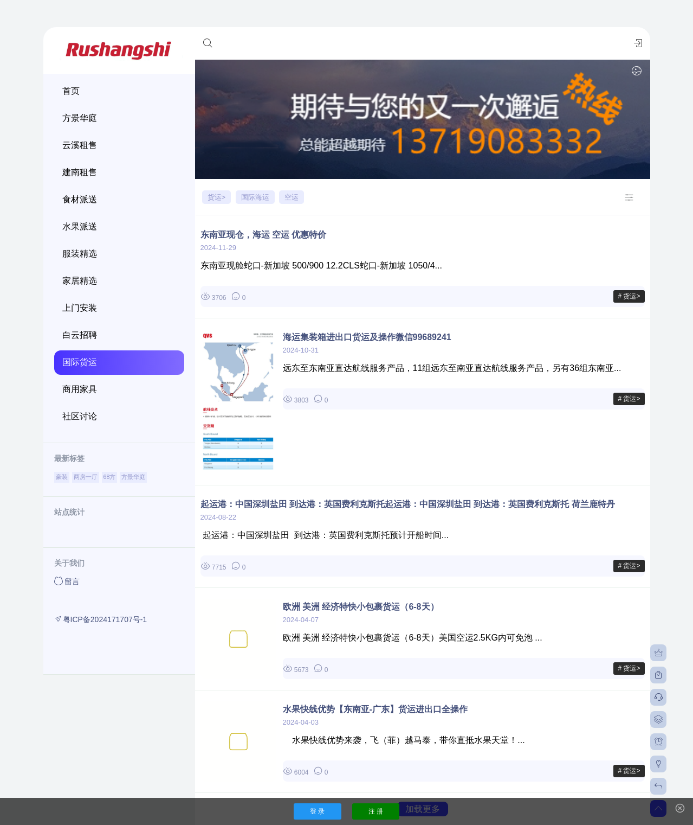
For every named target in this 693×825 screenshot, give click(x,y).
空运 (291, 197)
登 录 (317, 811)
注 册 (375, 811)
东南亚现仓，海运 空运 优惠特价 (263, 234)
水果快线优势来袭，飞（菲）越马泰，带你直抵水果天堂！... (404, 740)
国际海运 (255, 197)
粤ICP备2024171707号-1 (100, 619)
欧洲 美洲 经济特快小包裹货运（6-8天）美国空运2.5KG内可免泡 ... (412, 637)
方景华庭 (133, 477)
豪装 (62, 477)
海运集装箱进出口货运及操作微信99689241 (367, 337)
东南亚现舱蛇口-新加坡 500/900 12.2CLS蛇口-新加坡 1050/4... (321, 265)
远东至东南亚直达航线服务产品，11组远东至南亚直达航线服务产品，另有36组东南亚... (452, 368)
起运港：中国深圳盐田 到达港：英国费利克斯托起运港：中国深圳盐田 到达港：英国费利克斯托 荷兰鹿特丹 (407, 504)
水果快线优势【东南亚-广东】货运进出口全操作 (375, 709)
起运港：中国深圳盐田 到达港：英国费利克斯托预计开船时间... (324, 535)
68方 (109, 477)
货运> (217, 197)
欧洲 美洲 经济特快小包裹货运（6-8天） (361, 606)
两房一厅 (86, 477)
